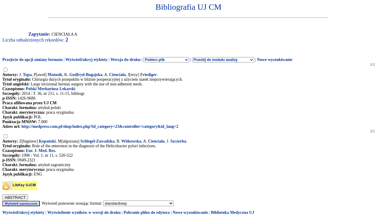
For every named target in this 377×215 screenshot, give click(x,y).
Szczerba (178, 141)
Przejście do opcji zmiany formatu (32, 59)
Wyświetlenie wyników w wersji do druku (84, 212)
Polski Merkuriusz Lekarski (50, 89)
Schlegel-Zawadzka (97, 141)
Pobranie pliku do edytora (146, 212)
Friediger (148, 74)
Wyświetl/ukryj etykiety (86, 59)
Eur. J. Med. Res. (41, 150)
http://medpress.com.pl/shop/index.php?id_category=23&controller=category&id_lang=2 (100, 126)
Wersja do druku (125, 59)
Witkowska (131, 141)
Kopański (47, 141)
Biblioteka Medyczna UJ (232, 212)
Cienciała (117, 74)
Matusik (55, 74)
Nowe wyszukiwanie (274, 59)
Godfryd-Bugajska (85, 74)
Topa (27, 74)
